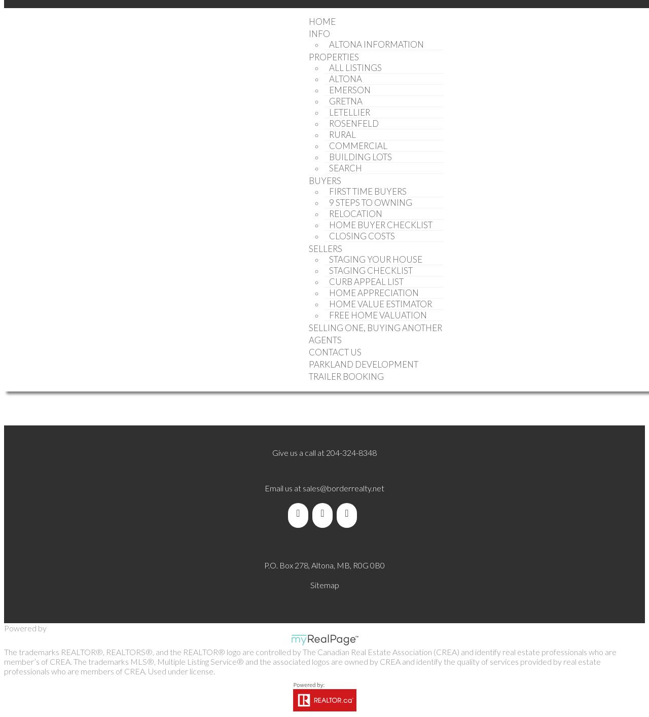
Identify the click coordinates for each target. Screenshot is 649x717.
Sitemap (324, 585)
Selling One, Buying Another (375, 327)
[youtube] (324, 513)
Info (319, 33)
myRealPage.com (325, 640)
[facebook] (300, 513)
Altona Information (376, 44)
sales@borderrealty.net (343, 488)
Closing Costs (362, 236)
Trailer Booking (346, 376)
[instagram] (349, 513)
